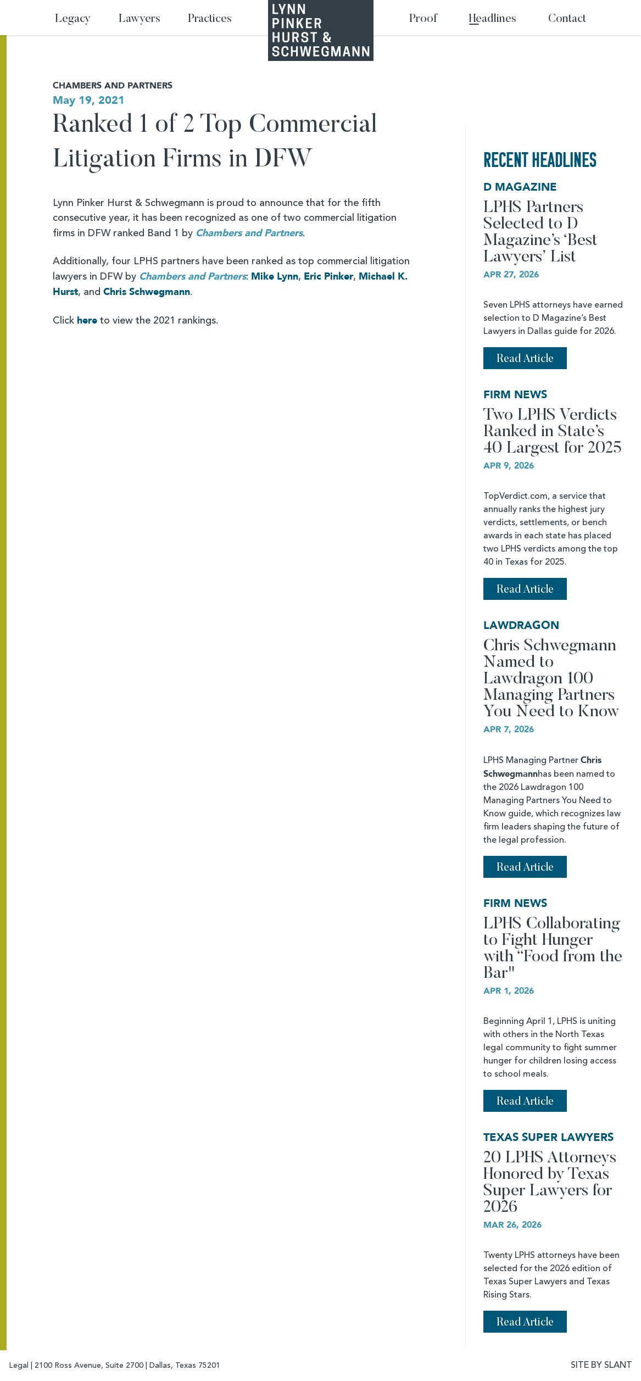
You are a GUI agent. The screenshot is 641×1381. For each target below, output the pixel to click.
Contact (567, 19)
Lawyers (139, 19)
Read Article (525, 359)
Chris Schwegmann (146, 292)
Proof (423, 19)
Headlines (492, 19)
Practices (210, 19)
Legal (19, 1365)
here (87, 320)
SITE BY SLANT (601, 1365)
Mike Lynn (274, 276)
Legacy (73, 19)
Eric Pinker (328, 276)
